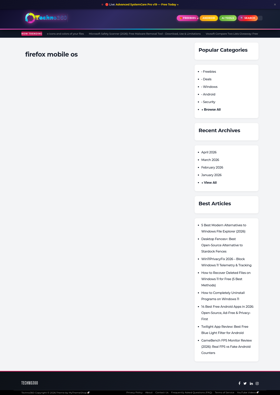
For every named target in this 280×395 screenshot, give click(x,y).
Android (208, 18)
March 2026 (210, 160)
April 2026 (208, 152)
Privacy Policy (134, 392)
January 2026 (211, 175)
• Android (208, 94)
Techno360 (29, 382)
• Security (208, 102)
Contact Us (161, 392)
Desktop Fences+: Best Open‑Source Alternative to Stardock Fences (222, 245)
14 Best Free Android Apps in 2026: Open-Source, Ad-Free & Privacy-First (227, 313)
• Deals (206, 79)
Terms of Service (224, 392)
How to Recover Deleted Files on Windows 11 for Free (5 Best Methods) (226, 279)
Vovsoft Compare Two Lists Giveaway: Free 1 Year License (242, 33)
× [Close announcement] (275, 4)
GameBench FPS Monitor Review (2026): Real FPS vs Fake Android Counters (226, 347)
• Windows (209, 87)
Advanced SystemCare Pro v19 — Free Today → (147, 4)
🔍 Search (248, 18)
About (149, 392)
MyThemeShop (79, 392)
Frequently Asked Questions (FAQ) (191, 392)
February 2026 (212, 167)
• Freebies (208, 71)
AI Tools (228, 18)
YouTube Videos (248, 392)
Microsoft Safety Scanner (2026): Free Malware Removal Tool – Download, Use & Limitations (146, 33)
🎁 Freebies (187, 18)
